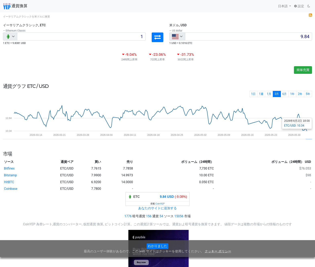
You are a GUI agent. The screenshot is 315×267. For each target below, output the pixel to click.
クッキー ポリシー (218, 251)
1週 (261, 93)
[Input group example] (81, 36)
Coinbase (10, 189)
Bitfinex (9, 168)
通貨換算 (15, 6)
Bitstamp (10, 175)
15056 (178, 216)
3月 (277, 93)
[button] (157, 37)
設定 (299, 6)
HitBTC (9, 182)
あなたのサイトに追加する (157, 208)
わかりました (157, 246)
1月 (269, 93)
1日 (253, 93)
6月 (284, 93)
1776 (128, 216)
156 (148, 216)
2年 (300, 93)
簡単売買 (303, 70)
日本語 (283, 6)
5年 (308, 93)
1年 (292, 93)
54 (161, 216)
